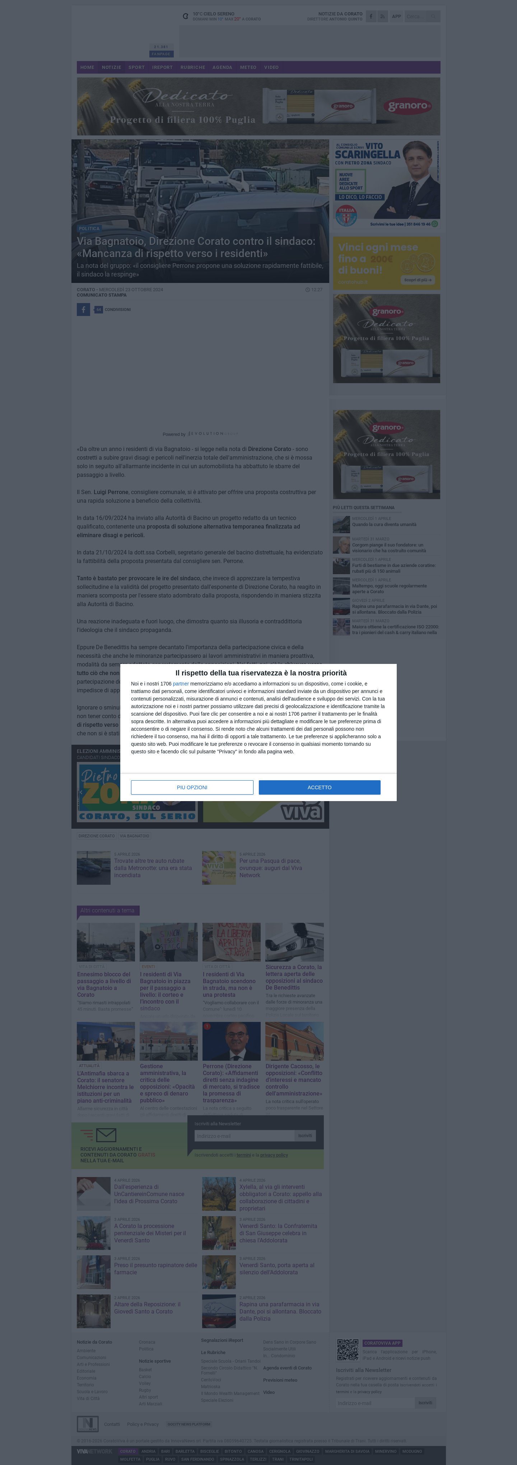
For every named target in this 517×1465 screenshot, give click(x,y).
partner (181, 683)
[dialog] (258, 732)
